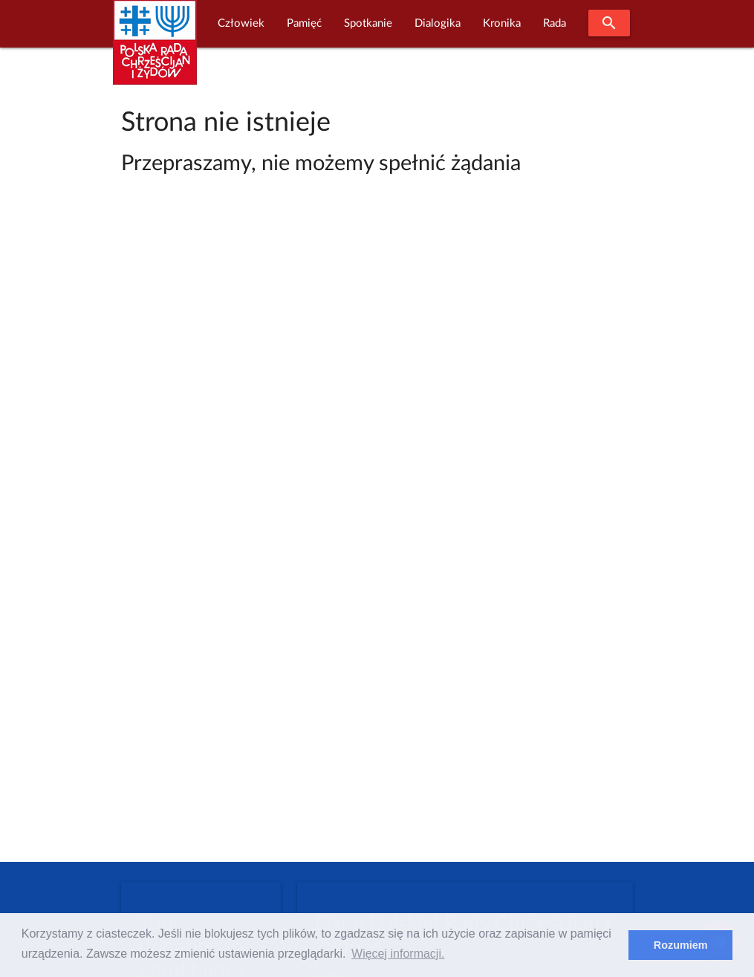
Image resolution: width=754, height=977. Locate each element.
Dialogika (438, 23)
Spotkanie (368, 23)
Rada (554, 23)
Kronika (502, 23)
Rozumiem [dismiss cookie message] (681, 945)
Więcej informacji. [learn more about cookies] (397, 953)
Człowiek (241, 23)
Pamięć (304, 23)
